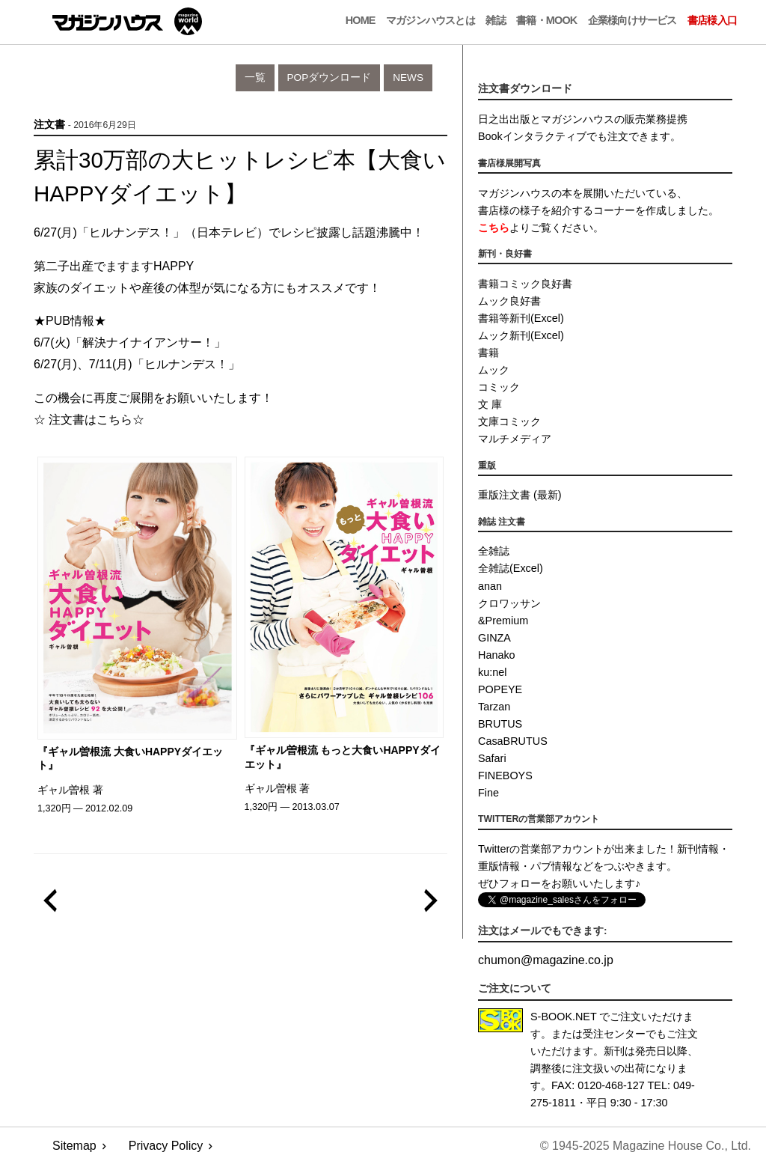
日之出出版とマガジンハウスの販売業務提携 (582, 119)
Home (361, 20)
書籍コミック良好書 (525, 284)
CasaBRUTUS (513, 741)
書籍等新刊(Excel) (521, 318)
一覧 (255, 77)
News (408, 77)
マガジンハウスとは (430, 20)
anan (490, 586)
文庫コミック (509, 421)
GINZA (494, 638)
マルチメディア (514, 439)
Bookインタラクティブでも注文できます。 (579, 136)
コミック (499, 387)
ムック (493, 370)
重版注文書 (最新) (520, 495)
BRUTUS (500, 724)
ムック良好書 (509, 301)
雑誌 (495, 20)
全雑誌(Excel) (510, 568)
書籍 (488, 353)
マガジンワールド (127, 21)
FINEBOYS (505, 775)
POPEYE (500, 689)
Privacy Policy (166, 1145)
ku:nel (492, 672)
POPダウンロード (329, 77)
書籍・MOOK (546, 20)
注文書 (49, 124)
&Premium (503, 621)
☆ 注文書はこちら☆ (89, 419)
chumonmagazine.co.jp (545, 960)
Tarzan (494, 707)
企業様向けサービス (632, 20)
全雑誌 (493, 551)
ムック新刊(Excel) (521, 335)
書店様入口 (712, 20)
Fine (488, 793)
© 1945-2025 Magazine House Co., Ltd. (645, 1145)
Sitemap (74, 1145)
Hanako (496, 655)
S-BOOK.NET (563, 1017)
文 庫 (490, 404)
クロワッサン (509, 603)
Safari (492, 758)
